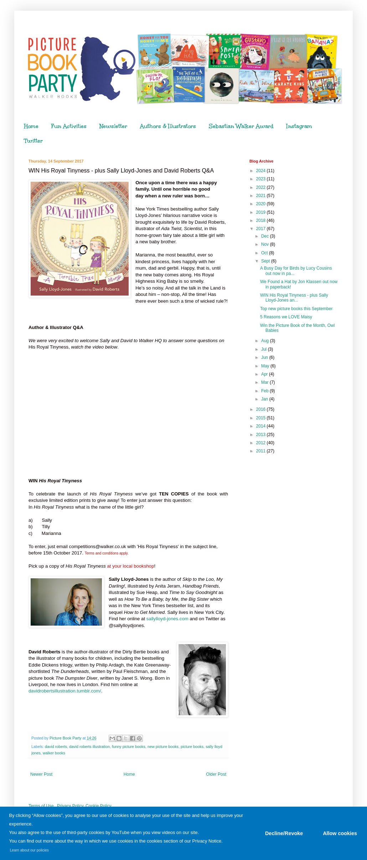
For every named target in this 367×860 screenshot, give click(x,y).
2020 (261, 203)
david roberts (56, 746)
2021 (261, 195)
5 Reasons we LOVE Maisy (286, 316)
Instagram (299, 126)
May (265, 365)
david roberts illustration (89, 746)
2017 (261, 228)
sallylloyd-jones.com (167, 618)
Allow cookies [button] (340, 833)
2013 (261, 434)
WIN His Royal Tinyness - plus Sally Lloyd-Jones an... (294, 298)
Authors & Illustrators (168, 126)
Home (31, 126)
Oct (265, 252)
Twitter (33, 140)
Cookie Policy (99, 805)
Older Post (216, 774)
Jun (265, 357)
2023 (261, 178)
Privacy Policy (70, 805)
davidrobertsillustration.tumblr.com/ (65, 691)
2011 (261, 450)
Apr (265, 374)
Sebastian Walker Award (241, 126)
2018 (261, 220)
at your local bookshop (130, 566)
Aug (265, 340)
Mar (265, 382)
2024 (261, 170)
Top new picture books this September (296, 308)
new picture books (163, 746)
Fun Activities (69, 126)
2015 (261, 417)
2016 (261, 409)
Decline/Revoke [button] (284, 833)
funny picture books (128, 746)
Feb (265, 390)
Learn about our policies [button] (29, 850)
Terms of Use (41, 805)
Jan (265, 399)
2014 (261, 426)
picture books (192, 746)
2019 (261, 212)
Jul (264, 349)
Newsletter (113, 126)
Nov (265, 244)
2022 (261, 187)
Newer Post (41, 774)
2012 (261, 442)
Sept (266, 261)
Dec (265, 236)
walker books (54, 753)
